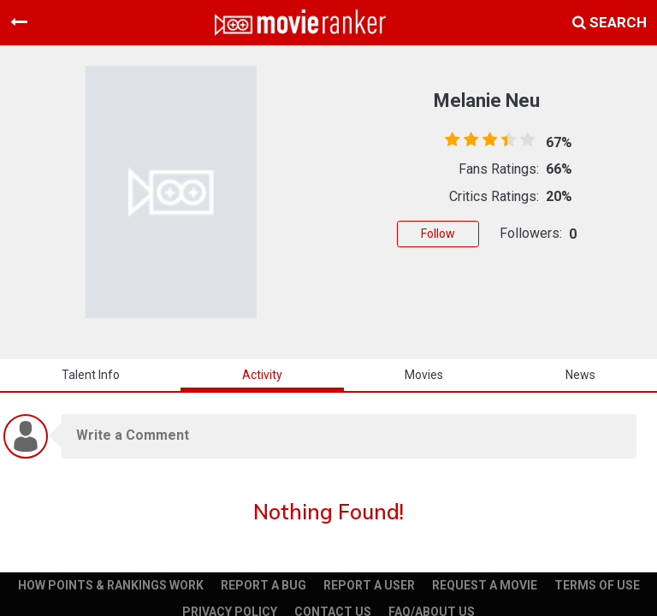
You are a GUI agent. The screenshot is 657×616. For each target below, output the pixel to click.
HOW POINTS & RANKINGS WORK (111, 585)
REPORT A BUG (263, 585)
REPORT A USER (369, 585)
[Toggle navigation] (19, 22)
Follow (438, 233)
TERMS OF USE (597, 585)
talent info (91, 375)
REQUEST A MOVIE (484, 585)
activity (262, 375)
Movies (424, 375)
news (580, 375)
